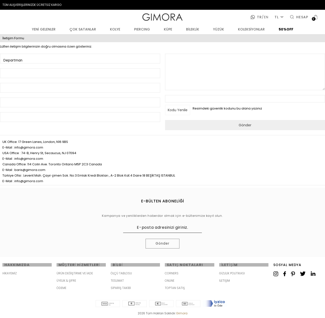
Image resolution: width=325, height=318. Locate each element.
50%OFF (286, 29)
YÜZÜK (218, 29)
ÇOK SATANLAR (82, 29)
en (265, 17)
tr (259, 17)
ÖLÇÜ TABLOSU (121, 274)
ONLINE (169, 281)
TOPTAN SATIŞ (175, 289)
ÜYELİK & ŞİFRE (66, 281)
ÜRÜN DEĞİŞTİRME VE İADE (75, 274)
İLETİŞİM (224, 281)
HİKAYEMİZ (9, 274)
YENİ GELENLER (44, 29)
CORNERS (171, 274)
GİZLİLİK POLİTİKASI (232, 274)
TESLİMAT (117, 281)
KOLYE (115, 29)
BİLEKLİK (192, 29)
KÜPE (168, 29)
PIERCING (142, 29)
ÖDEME (61, 289)
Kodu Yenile (177, 110)
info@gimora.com (28, 147)
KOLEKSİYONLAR (251, 29)
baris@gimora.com (29, 170)
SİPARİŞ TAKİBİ (121, 289)
